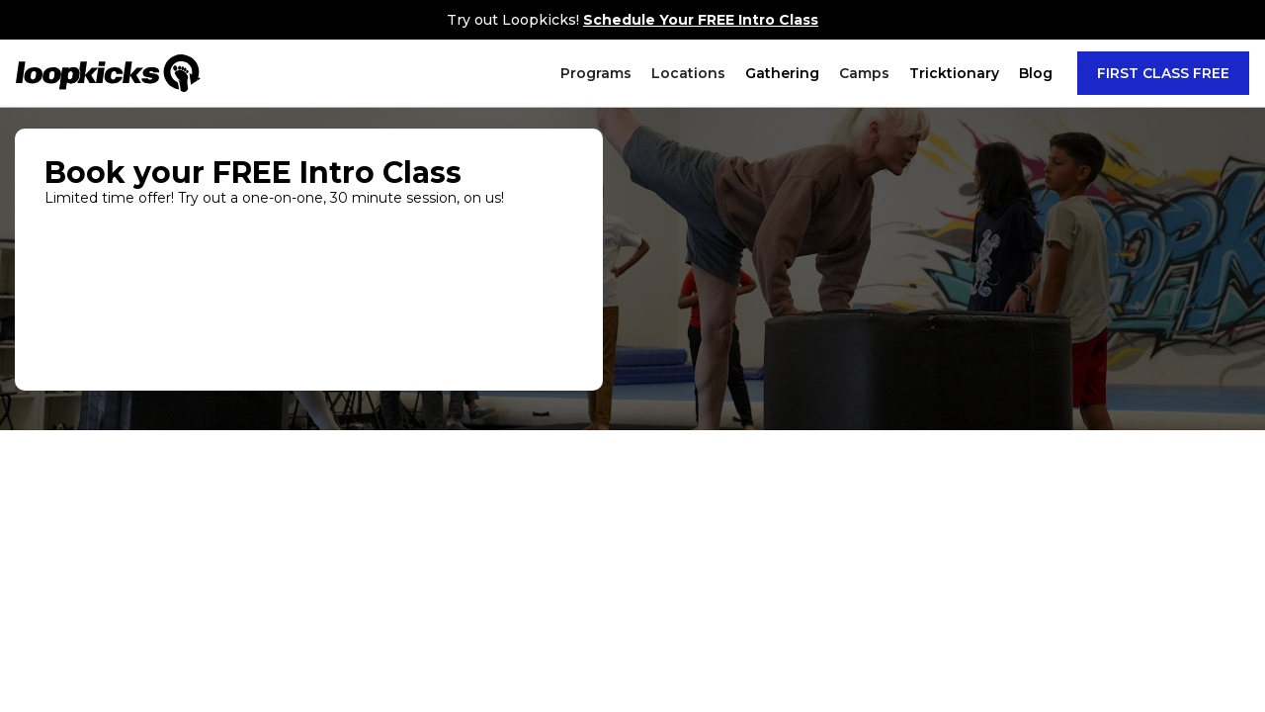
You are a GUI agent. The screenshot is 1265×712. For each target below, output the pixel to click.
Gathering (782, 73)
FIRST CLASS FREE (1163, 73)
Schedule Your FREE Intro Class (700, 20)
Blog (1036, 73)
